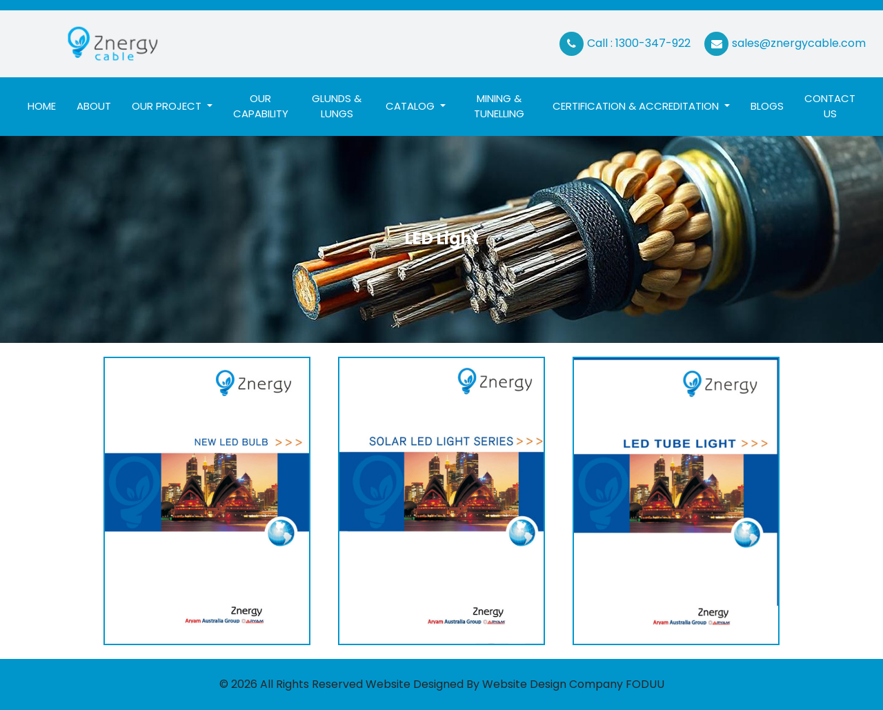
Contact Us (829, 106)
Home (47, 105)
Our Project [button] (168, 106)
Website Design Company (552, 684)
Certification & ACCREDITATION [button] (637, 106)
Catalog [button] (411, 106)
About (94, 106)
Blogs (767, 106)
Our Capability (260, 106)
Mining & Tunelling (499, 106)
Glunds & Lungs (336, 106)
